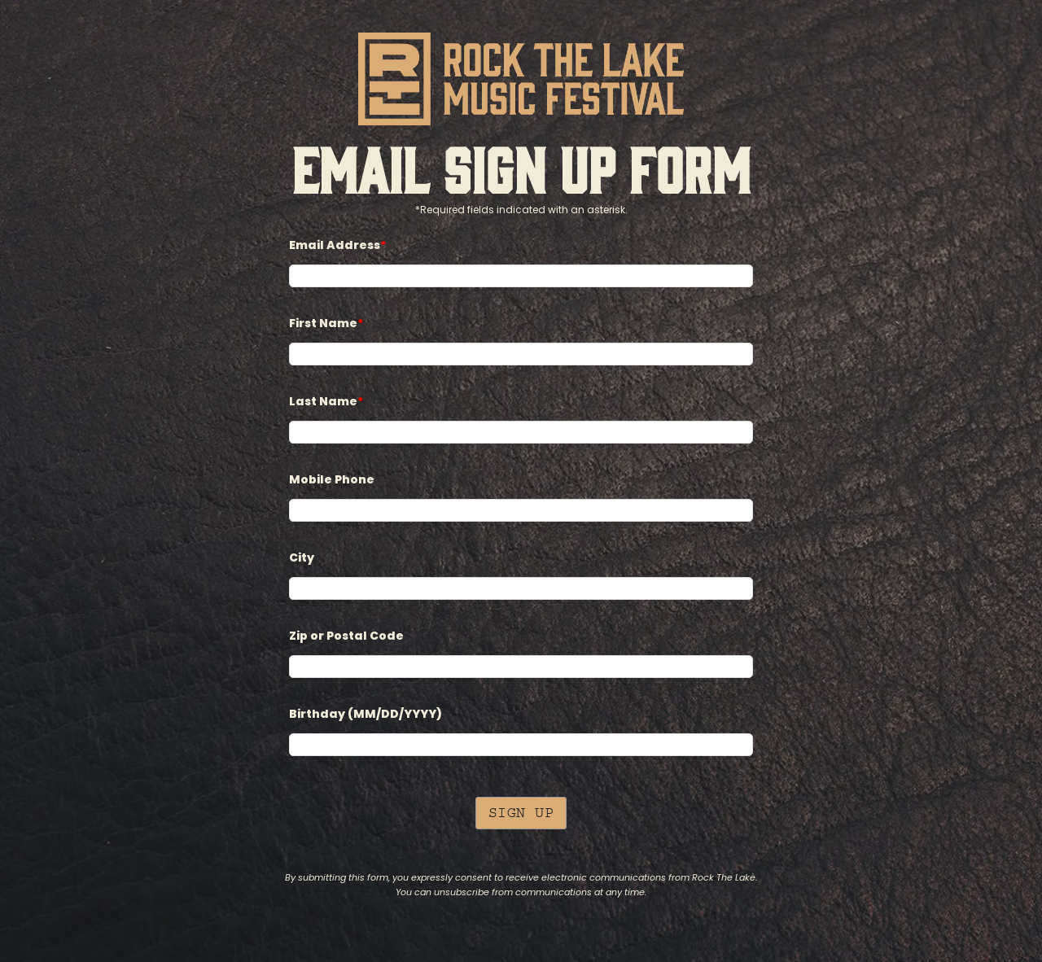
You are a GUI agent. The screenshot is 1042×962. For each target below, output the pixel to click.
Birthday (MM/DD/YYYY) (365, 714)
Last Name (326, 401)
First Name (326, 323)
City (301, 558)
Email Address (337, 245)
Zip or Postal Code (346, 636)
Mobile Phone (331, 480)
